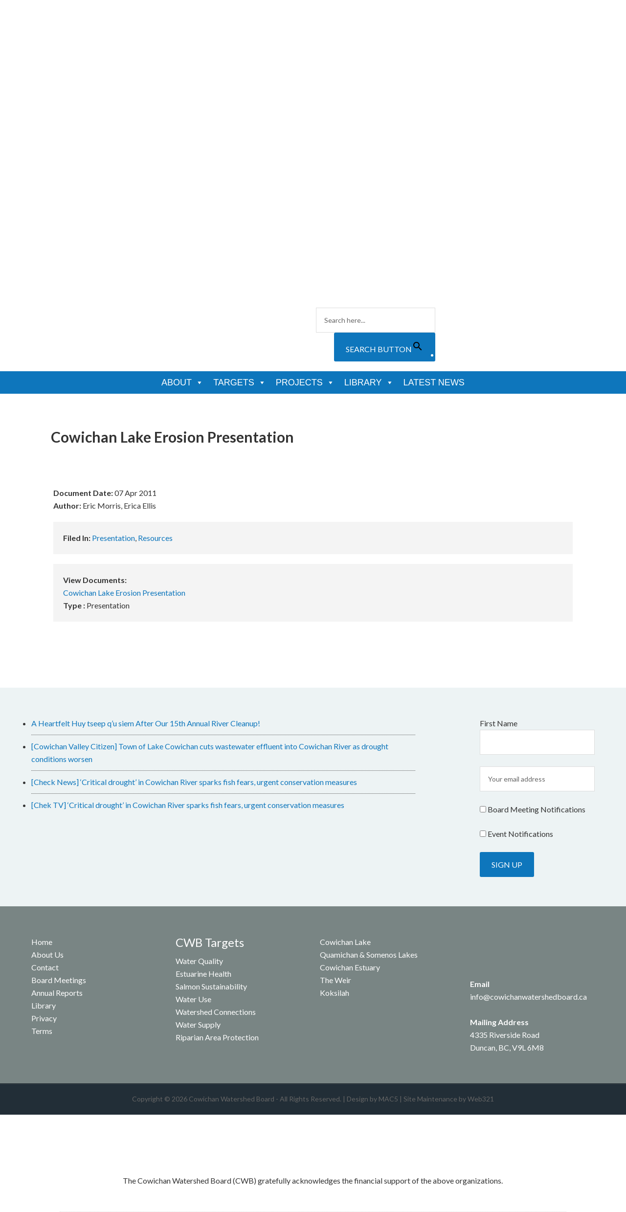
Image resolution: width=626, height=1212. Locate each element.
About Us (47, 954)
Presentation (113, 537)
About (182, 382)
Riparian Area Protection (217, 1037)
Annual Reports (57, 992)
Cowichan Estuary (350, 967)
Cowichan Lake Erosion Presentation (124, 592)
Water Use (193, 999)
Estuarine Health (203, 973)
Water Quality (199, 960)
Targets (239, 382)
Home (41, 941)
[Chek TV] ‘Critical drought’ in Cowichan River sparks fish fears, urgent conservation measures (187, 804)
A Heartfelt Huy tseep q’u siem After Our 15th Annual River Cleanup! (145, 723)
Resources (155, 537)
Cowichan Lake (345, 941)
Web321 (481, 1099)
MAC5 (388, 1099)
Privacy (44, 1018)
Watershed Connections (216, 1011)
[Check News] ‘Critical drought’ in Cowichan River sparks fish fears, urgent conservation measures (194, 781)
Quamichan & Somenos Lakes (369, 954)
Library (369, 382)
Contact (45, 967)
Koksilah (334, 992)
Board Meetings (58, 980)
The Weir (335, 980)
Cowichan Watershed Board (129, 59)
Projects (305, 382)
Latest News (434, 382)
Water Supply (198, 1024)
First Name (498, 723)
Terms (41, 1030)
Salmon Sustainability (211, 986)
